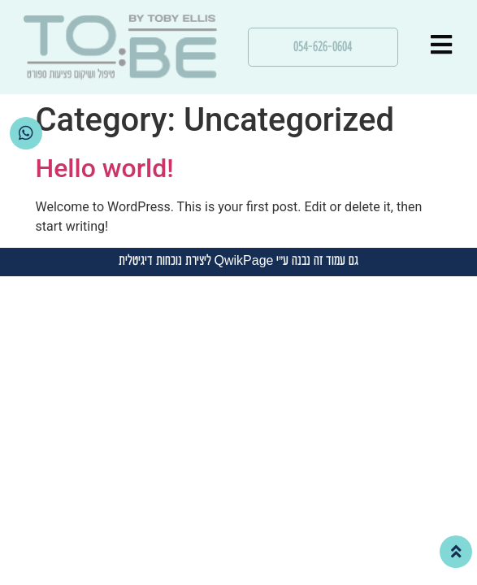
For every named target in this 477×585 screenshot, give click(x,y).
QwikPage (244, 261)
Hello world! (105, 168)
